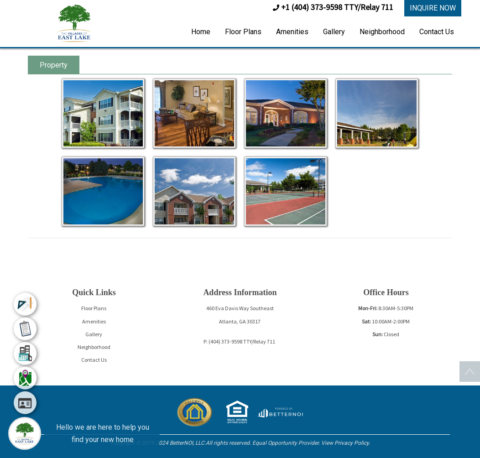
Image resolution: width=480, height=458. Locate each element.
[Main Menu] (24, 433)
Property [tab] (54, 65)
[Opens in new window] (280, 411)
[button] (74, 22)
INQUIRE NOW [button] (433, 8)
